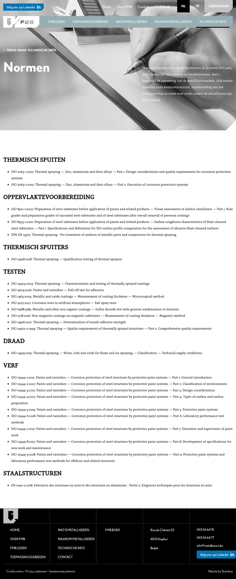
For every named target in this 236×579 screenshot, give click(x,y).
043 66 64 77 (205, 538)
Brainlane (227, 571)
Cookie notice (14, 571)
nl (183, 6)
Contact (143, 7)
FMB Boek (162, 7)
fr (197, 6)
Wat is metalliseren (131, 22)
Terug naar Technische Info (29, 50)
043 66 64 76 (205, 529)
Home (106, 7)
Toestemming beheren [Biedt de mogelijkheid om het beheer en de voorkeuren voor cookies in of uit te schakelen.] (62, 571)
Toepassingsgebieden (90, 22)
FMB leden (56, 22)
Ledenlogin (219, 6)
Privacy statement (36, 571)
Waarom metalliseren (173, 22)
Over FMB (124, 7)
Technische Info (212, 22)
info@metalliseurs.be (210, 546)
